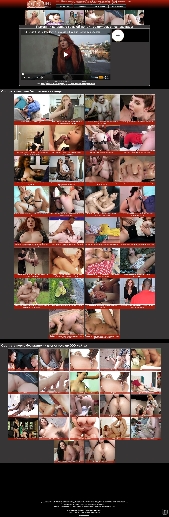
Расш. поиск (100, 6)
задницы (61, 84)
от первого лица (88, 84)
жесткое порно (52, 84)
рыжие (79, 84)
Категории (64, 6)
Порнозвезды (117, 6)
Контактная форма (75, 510)
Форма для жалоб (94, 510)
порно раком (70, 84)
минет (43, 84)
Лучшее (82, 6)
